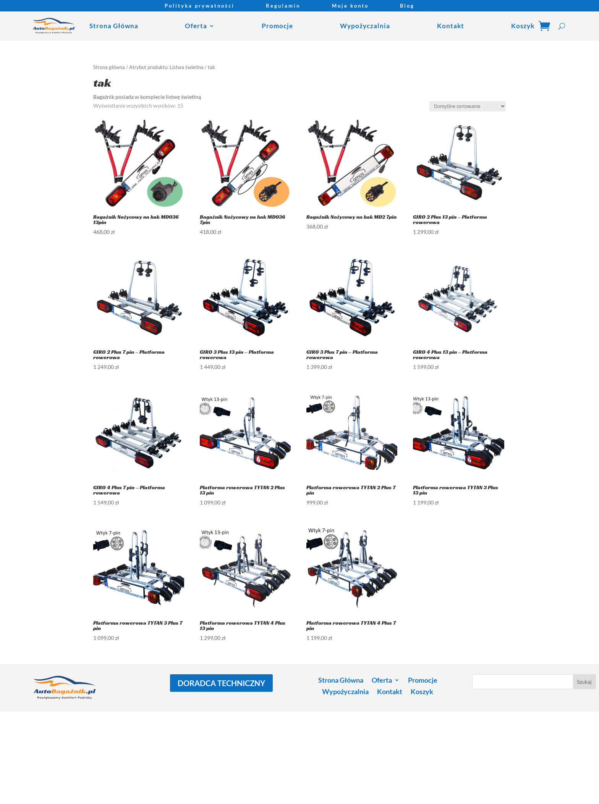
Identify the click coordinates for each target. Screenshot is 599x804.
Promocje (277, 26)
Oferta (196, 26)
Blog (407, 6)
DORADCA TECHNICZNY (221, 683)
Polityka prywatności (200, 6)
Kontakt (450, 26)
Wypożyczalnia (365, 26)
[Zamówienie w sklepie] (467, 106)
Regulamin (283, 6)
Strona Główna (113, 26)
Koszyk (522, 26)
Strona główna (109, 67)
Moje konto (350, 6)
